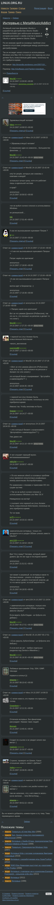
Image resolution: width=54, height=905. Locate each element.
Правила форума (18, 893)
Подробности (12, 73)
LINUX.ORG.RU (11, 3)
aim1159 (13, 540)
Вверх (48, 894)
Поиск (18, 12)
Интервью (15, 878)
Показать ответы (17, 131)
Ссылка (6, 91)
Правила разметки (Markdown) (23, 896)
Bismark (13, 726)
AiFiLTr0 (13, 462)
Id (10, 235)
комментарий (17, 137)
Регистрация (40, 8)
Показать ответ (16, 161)
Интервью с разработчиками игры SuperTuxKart (31, 859)
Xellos (12, 768)
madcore (13, 747)
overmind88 (14, 348)
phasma (13, 680)
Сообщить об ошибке (10, 898)
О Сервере (6, 893)
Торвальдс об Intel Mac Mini (23, 832)
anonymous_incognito (26, 84)
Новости (5, 8)
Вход (50, 8)
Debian (16, 18)
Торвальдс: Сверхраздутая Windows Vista (30, 847)
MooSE (13, 79)
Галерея (14, 8)
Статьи (22, 8)
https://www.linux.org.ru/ (10, 900)
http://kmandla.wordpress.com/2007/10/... (29, 65)
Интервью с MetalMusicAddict (27, 23)
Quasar (13, 411)
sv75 (12, 517)
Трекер (11, 12)
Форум (4, 12)
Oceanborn (14, 706)
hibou (12, 125)
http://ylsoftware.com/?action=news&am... (28, 69)
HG (11, 217)
